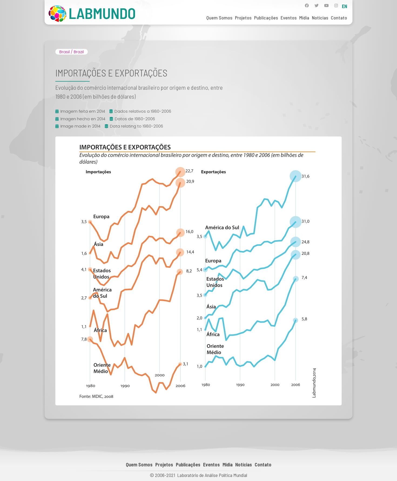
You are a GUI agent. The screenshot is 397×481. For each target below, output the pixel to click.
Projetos (243, 18)
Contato (339, 18)
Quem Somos (219, 18)
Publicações (266, 18)
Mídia (304, 18)
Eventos (289, 18)
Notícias (320, 18)
